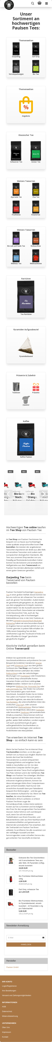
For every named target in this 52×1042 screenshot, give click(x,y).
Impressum (6, 1032)
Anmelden (26, 945)
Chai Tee (19, 704)
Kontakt (5, 1037)
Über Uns (6, 1027)
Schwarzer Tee (21, 665)
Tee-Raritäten (12, 702)
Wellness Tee (21, 686)
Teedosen (25, 712)
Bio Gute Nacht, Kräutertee (19, 496)
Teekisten (40, 709)
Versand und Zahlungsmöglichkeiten (16, 995)
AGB (4, 1007)
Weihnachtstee (24, 707)
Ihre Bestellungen (9, 991)
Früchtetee (25, 676)
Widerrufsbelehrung (10, 1016)
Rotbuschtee (11, 673)
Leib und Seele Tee (14, 689)
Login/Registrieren (9, 986)
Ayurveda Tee (34, 686)
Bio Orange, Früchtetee (32, 496)
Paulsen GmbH (12, 967)
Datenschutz (7, 1011)
